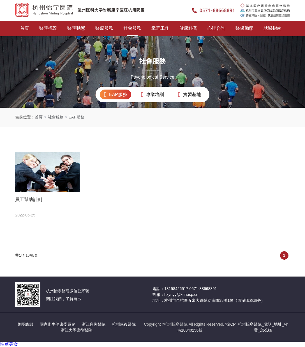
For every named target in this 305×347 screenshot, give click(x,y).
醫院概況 (48, 28)
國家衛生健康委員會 (57, 324)
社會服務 (132, 28)
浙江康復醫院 (93, 324)
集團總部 (25, 324)
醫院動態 (76, 28)
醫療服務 (104, 28)
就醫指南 (272, 28)
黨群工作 (160, 28)
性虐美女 (9, 344)
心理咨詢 (216, 28)
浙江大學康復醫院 (76, 330)
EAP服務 (76, 117)
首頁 (24, 28)
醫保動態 (244, 28)
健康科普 (188, 28)
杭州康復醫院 (124, 324)
